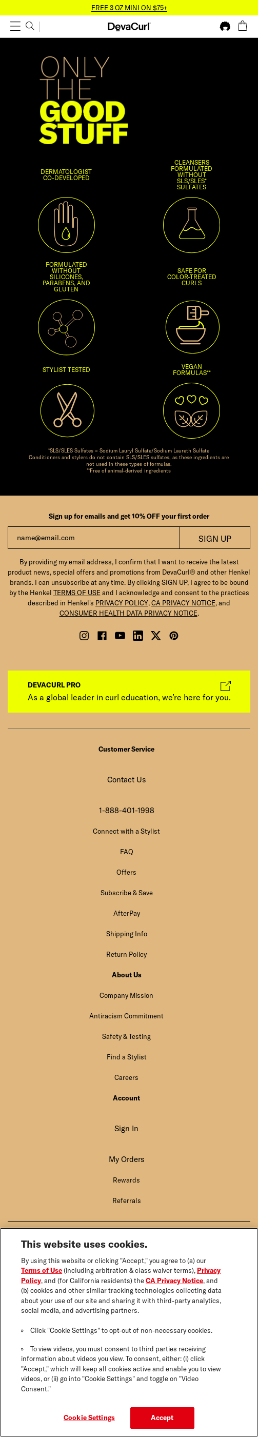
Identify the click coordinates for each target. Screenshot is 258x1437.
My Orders (127, 1159)
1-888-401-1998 (126, 810)
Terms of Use (41, 1271)
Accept (162, 1419)
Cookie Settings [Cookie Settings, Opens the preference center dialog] (89, 1419)
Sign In (126, 1128)
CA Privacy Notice (174, 1281)
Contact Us (126, 779)
